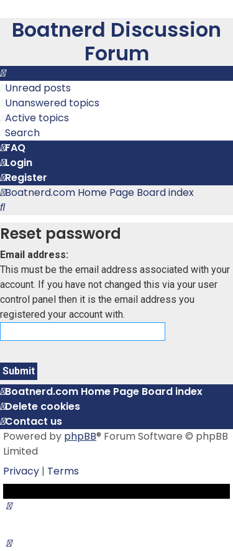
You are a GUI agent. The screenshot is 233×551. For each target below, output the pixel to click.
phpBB (80, 436)
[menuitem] (35, 88)
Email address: (34, 255)
